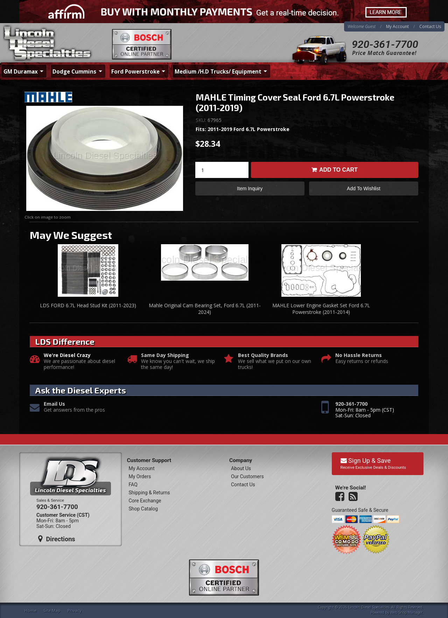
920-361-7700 (385, 44)
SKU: (202, 120)
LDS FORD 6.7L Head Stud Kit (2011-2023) (88, 305)
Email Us (54, 404)
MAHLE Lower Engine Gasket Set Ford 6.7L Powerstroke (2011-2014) (321, 309)
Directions (56, 539)
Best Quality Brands (263, 355)
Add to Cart (338, 170)
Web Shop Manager (406, 612)
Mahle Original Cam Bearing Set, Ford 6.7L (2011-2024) (205, 309)
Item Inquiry (249, 188)
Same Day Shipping (165, 355)
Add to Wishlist (363, 188)
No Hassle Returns (358, 355)
